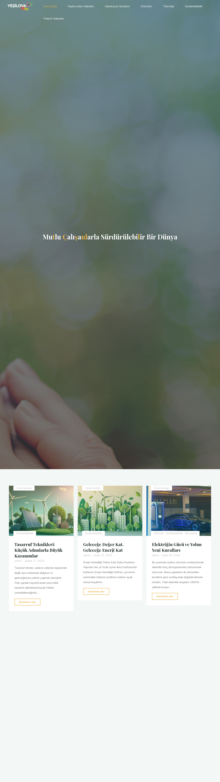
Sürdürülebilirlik (25, 532)
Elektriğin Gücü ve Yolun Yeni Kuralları (178, 547)
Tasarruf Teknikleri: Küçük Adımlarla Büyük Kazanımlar (39, 549)
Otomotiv (159, 532)
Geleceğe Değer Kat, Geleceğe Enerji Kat (104, 547)
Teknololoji (192, 532)
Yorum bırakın (24, 488)
